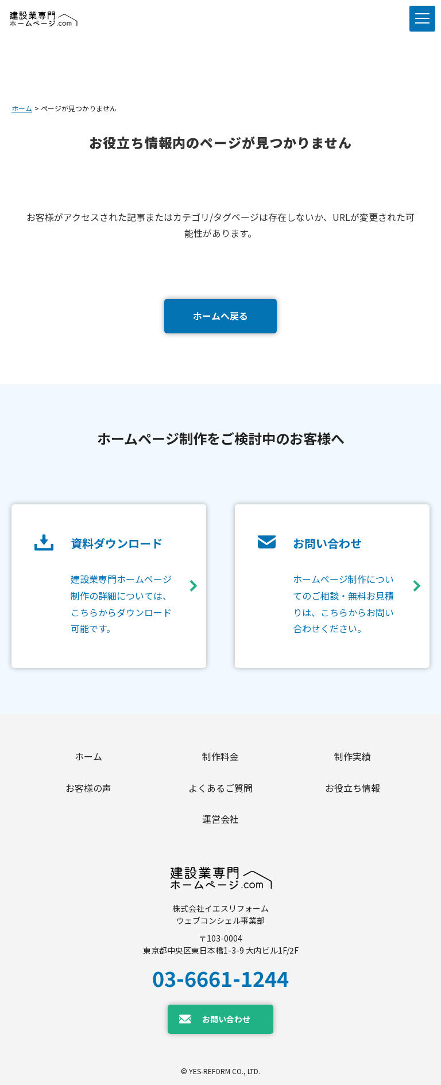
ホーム (21, 108)
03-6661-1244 (220, 978)
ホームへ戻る (220, 315)
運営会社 (220, 819)
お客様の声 (88, 788)
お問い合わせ (226, 1019)
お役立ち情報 (352, 788)
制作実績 (352, 756)
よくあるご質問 (220, 788)
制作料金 (220, 756)
